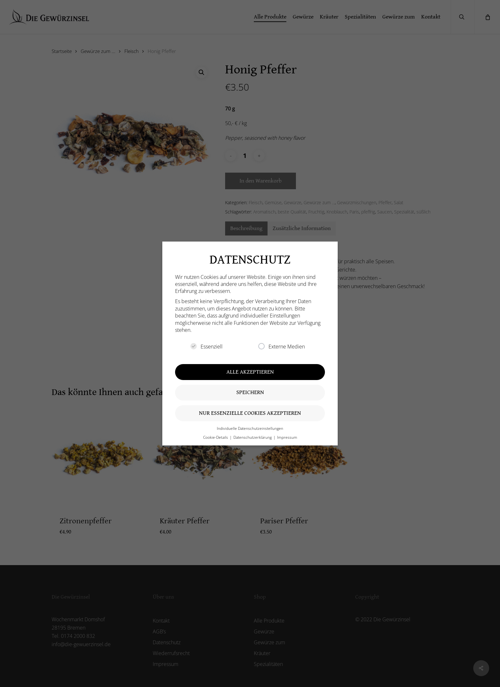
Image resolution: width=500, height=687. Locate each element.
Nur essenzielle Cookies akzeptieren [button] (250, 413)
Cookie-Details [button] (216, 437)
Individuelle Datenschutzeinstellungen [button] (250, 428)
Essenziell (206, 346)
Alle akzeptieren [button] (250, 372)
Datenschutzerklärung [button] (253, 437)
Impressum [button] (287, 437)
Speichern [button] (250, 392)
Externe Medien (281, 346)
